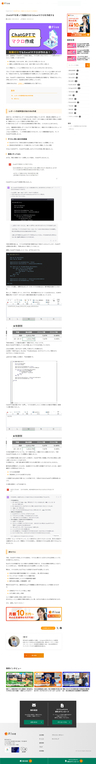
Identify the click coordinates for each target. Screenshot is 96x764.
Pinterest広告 (73, 102)
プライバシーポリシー (58, 735)
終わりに (16, 98)
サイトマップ (55, 739)
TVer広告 (72, 106)
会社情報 (29, 3)
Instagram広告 (74, 88)
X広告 (71, 95)
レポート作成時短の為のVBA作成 (23, 95)
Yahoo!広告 (73, 78)
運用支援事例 (73, 70)
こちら (20, 83)
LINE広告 (72, 99)
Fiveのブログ (9, 11)
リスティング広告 (74, 116)
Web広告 (72, 109)
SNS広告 (72, 113)
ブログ (54, 3)
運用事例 (46, 3)
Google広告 (73, 74)
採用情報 (62, 3)
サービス (37, 3)
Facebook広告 (74, 85)
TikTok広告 (73, 92)
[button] (60, 254)
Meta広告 (72, 81)
